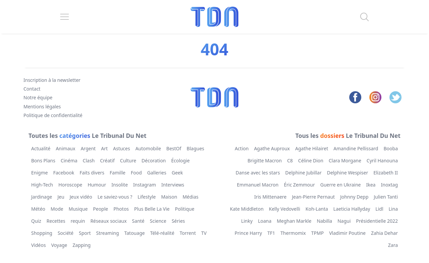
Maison (169, 197)
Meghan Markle (294, 221)
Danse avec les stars (258, 172)
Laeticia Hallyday (351, 209)
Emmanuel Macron (258, 184)
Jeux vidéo (81, 197)
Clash (89, 160)
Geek (177, 172)
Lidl (379, 209)
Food (136, 172)
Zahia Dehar (384, 233)
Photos (121, 209)
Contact (32, 89)
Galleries (156, 172)
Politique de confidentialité (52, 115)
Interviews (172, 184)
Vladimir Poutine (347, 233)
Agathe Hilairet (311, 148)
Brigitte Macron (264, 160)
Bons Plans (43, 160)
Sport (85, 233)
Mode (57, 209)
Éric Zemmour (299, 184)
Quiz (36, 221)
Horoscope (70, 184)
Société (65, 233)
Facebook (63, 172)
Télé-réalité (162, 233)
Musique (78, 209)
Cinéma (69, 160)
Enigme (39, 172)
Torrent (188, 233)
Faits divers (91, 172)
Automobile (148, 148)
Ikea (371, 184)
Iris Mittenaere (270, 197)
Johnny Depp (354, 197)
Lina (393, 209)
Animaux (65, 148)
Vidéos (38, 245)
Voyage (59, 245)
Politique (184, 209)
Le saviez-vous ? (115, 197)
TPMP (317, 233)
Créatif (107, 160)
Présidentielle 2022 (377, 221)
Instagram (144, 184)
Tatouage (134, 233)
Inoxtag (389, 184)
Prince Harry (248, 233)
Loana (264, 221)
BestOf (173, 148)
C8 (290, 160)
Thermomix (293, 233)
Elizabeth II (385, 172)
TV (203, 233)
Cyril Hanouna (382, 160)
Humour (97, 184)
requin (78, 221)
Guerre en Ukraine (340, 184)
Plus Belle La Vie (152, 209)
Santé (138, 221)
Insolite (120, 184)
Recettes (56, 221)
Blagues (195, 148)
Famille (117, 172)
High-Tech (42, 184)
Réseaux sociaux (108, 221)
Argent (88, 148)
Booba (390, 148)
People (100, 209)
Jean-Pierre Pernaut (313, 197)
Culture (128, 160)
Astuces (121, 148)
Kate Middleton (246, 209)
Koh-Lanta (317, 209)
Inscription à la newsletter (51, 80)
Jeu (60, 197)
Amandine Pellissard (355, 148)
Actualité (40, 148)
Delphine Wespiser (347, 172)
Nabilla (324, 221)
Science (158, 221)
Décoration (153, 160)
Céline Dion (310, 160)
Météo (38, 209)
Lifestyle (147, 197)
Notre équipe (37, 97)
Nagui (344, 221)
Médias (190, 197)
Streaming (107, 233)
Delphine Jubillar (303, 172)
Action (241, 148)
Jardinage (41, 197)
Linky (246, 221)
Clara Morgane (345, 160)
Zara (393, 245)
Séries (178, 221)
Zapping (82, 245)
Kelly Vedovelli (284, 209)
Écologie (180, 160)
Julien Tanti (386, 197)
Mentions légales (42, 106)
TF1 (271, 233)
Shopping (41, 233)
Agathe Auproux (272, 148)
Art (104, 148)
